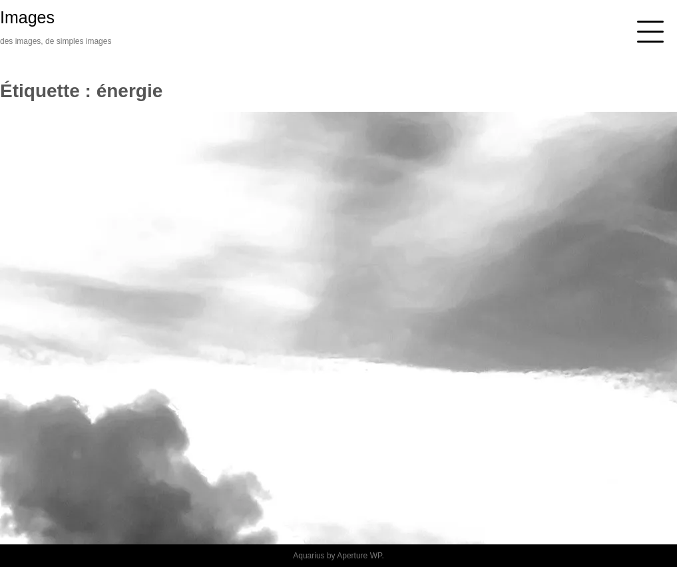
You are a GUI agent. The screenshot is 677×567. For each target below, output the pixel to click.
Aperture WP (359, 555)
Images (27, 17)
